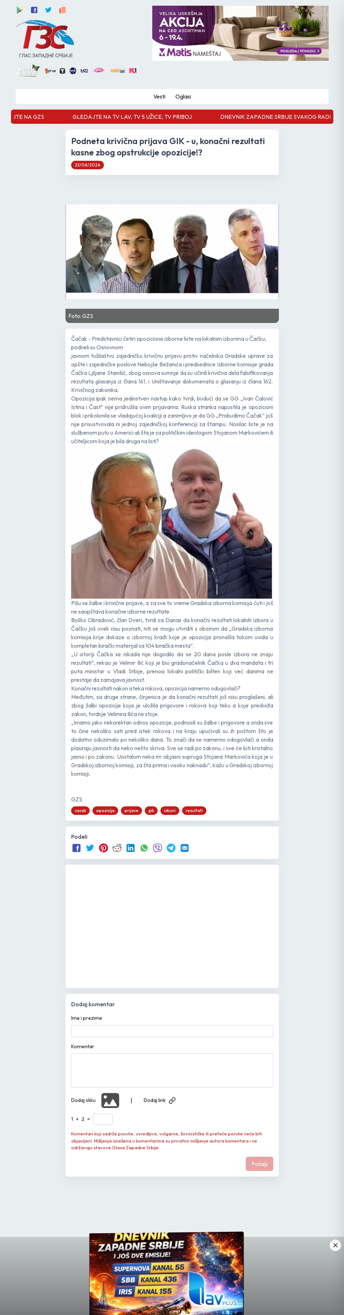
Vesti (159, 96)
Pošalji (260, 1163)
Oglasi (183, 96)
